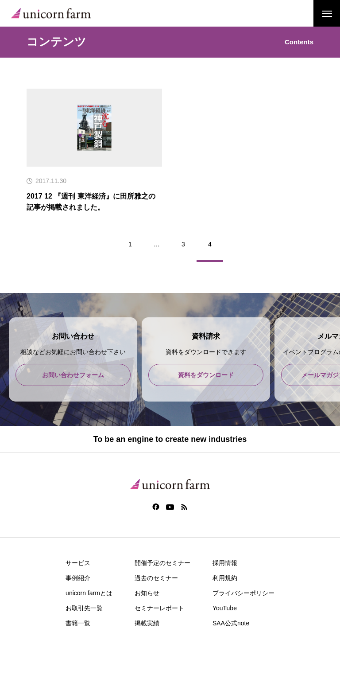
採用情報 (224, 563)
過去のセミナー (156, 578)
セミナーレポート (159, 608)
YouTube (224, 608)
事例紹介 (78, 578)
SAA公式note (230, 623)
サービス (78, 563)
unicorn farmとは (89, 593)
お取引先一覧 (84, 608)
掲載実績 (147, 623)
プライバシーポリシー (243, 593)
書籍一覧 (78, 623)
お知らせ (147, 593)
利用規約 (224, 578)
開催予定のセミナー (162, 563)
